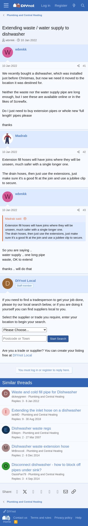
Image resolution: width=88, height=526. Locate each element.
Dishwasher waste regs (31, 428)
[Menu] (6, 5)
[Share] (78, 66)
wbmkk (10, 40)
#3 (84, 210)
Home (7, 521)
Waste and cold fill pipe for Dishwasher (44, 392)
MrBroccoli (18, 451)
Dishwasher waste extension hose (40, 446)
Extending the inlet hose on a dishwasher (46, 410)
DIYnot (9, 511)
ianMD (15, 414)
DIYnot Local (22, 355)
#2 (84, 152)
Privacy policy (63, 517)
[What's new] (73, 5)
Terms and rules (40, 517)
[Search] (82, 5)
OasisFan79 (19, 474)
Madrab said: (13, 218)
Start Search (58, 338)
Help (78, 517)
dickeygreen (19, 396)
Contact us (20, 517)
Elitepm (16, 433)
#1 (84, 65)
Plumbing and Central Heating (46, 396)
